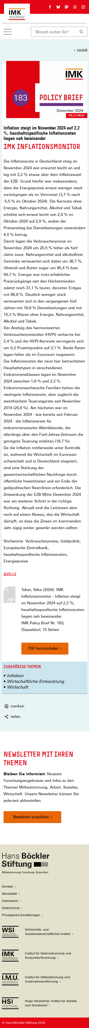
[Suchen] (81, 32)
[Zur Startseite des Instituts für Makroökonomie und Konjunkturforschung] (17, 17)
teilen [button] (12, 716)
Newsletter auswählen (31, 816)
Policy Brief (77, 115)
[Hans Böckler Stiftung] (25, 872)
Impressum (10, 901)
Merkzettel (9, 893)
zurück (82, 49)
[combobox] (53, 32)
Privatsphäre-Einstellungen (21, 915)
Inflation (15, 675)
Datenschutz (11, 908)
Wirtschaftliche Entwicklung (35, 681)
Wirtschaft (17, 687)
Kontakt (7, 886)
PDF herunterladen (43, 648)
